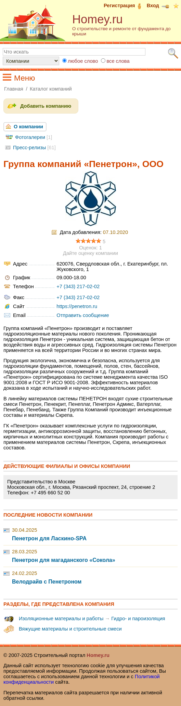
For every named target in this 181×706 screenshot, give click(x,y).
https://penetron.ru (76, 306)
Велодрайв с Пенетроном (46, 582)
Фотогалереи (30, 137)
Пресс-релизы (29, 147)
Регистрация (124, 5)
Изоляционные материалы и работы (61, 618)
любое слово (83, 61)
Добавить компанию (45, 106)
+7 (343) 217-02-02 (78, 286)
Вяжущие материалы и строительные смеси (70, 629)
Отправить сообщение (82, 315)
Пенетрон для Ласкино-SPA (49, 538)
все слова (117, 61)
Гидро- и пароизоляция (138, 618)
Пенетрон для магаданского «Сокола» (63, 560)
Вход (158, 5)
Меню (24, 77)
